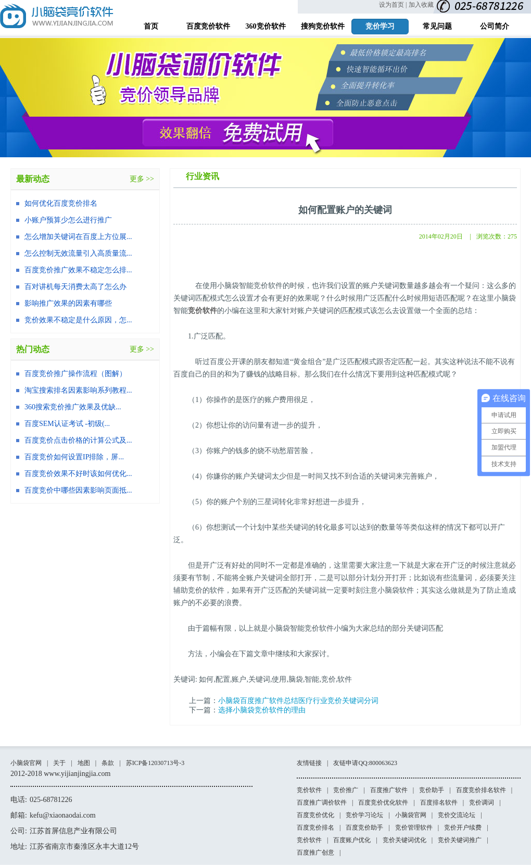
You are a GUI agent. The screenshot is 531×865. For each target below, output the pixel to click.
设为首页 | (393, 4)
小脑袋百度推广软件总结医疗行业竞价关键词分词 (298, 701)
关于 (59, 763)
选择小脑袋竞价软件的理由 (262, 710)
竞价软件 (202, 311)
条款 (108, 763)
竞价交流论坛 (456, 815)
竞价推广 (345, 790)
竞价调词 (481, 802)
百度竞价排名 (315, 827)
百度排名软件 (439, 802)
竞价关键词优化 (404, 840)
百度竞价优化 (315, 815)
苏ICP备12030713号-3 (155, 763)
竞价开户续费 (463, 827)
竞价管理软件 (414, 827)
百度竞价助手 (364, 827)
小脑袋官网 (26, 763)
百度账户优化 (352, 840)
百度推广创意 (315, 852)
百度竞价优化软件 (383, 802)
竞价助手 (431, 790)
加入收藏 (421, 4)
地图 (84, 763)
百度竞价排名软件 (481, 790)
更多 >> (142, 179)
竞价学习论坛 (364, 815)
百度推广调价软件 (322, 802)
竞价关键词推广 (460, 840)
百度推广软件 (389, 790)
